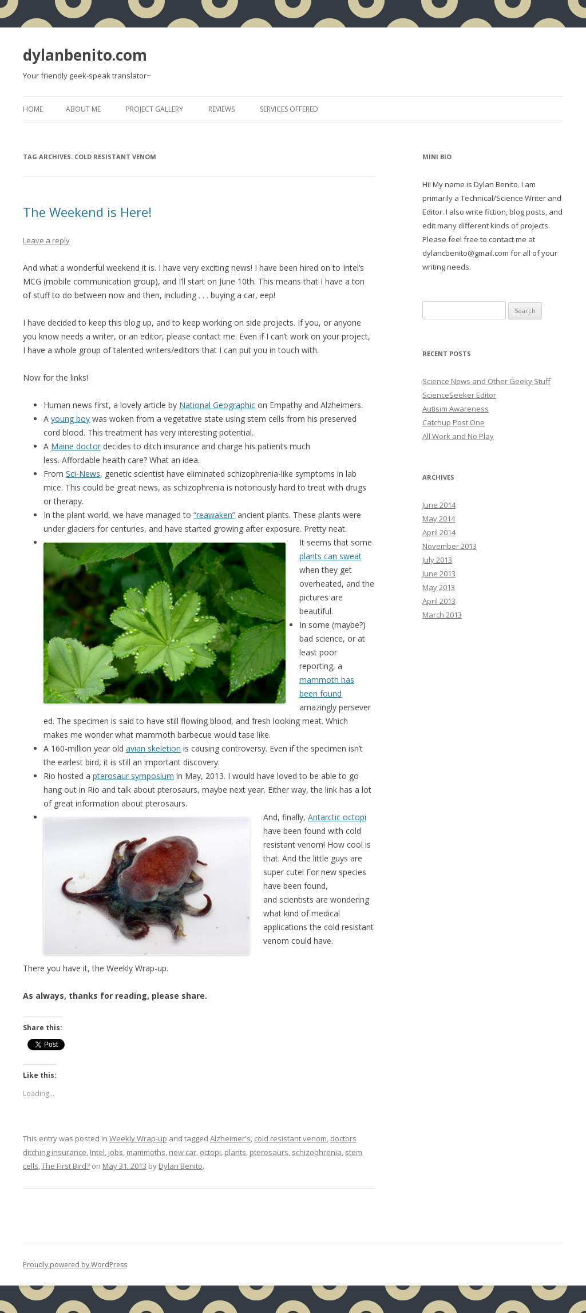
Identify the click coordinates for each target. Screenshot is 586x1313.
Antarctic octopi (337, 817)
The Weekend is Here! (87, 211)
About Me (83, 109)
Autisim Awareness (455, 409)
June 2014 (439, 505)
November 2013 (449, 546)
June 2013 (439, 573)
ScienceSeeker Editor (459, 395)
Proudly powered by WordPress (75, 1265)
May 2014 (438, 518)
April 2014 (439, 532)
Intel (97, 1152)
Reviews (221, 109)
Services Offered (289, 109)
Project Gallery (154, 109)
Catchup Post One (453, 422)
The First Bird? (66, 1166)
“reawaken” (214, 514)
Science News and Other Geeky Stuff (486, 381)
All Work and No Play (458, 436)
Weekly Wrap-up (138, 1138)
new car (182, 1152)
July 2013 (437, 560)
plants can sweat (330, 556)
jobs (115, 1152)
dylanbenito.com (85, 55)
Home (33, 109)
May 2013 (438, 587)
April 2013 (439, 601)
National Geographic (217, 405)
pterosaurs (269, 1152)
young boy (70, 418)
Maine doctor (76, 446)
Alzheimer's (230, 1138)
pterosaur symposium (133, 775)
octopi (210, 1152)
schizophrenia (317, 1152)
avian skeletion (153, 748)
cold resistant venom (290, 1138)
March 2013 (442, 615)
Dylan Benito (181, 1166)
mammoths (145, 1152)
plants (235, 1152)
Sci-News (83, 473)
